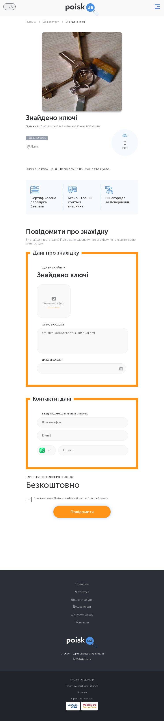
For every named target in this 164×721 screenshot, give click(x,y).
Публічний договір (98, 498)
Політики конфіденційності (69, 498)
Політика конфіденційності (82, 686)
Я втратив (82, 592)
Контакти (82, 622)
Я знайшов (82, 584)
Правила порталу (82, 698)
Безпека (82, 692)
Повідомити (82, 511)
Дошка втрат (51, 21)
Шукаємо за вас (82, 614)
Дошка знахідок (82, 600)
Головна (31, 21)
